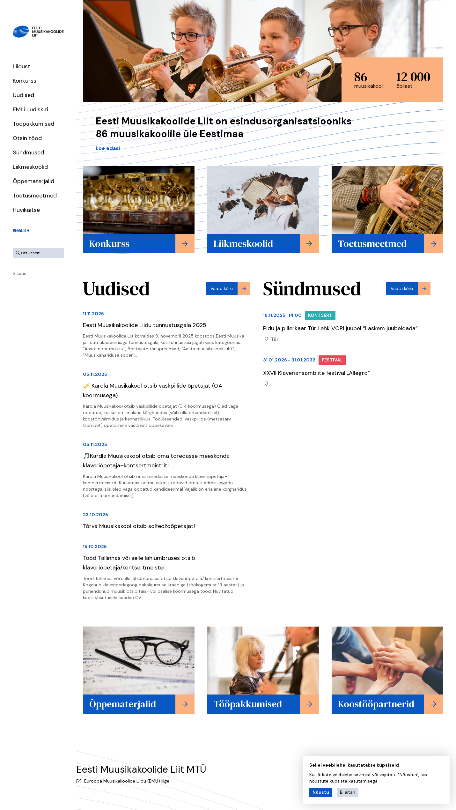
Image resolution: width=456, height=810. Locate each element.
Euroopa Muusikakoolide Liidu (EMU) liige (126, 781)
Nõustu (321, 792)
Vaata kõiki (221, 288)
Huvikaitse (26, 210)
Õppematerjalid (33, 181)
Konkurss (24, 81)
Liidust (21, 66)
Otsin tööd (27, 138)
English (21, 230)
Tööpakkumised (33, 124)
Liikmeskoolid (30, 167)
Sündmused (28, 152)
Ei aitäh (347, 792)
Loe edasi (108, 148)
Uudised (23, 95)
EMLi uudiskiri (30, 109)
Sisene (19, 273)
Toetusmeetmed (35, 195)
